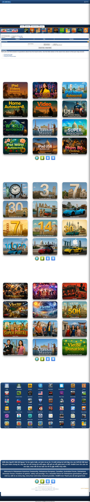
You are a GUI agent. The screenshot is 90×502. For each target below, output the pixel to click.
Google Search (35, 26)
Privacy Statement (45, 484)
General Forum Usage (8, 54)
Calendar (71, 39)
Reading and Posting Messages (10, 56)
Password (3, 37)
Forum (22, 26)
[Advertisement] (45, 14)
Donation (27, 26)
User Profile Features (8, 55)
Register (42, 26)
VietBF (21, 36)
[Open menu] (6, 1)
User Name (3, 35)
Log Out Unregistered (85, 488)
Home (86, 1)
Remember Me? (15, 36)
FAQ (44, 39)
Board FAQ (4, 50)
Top (50, 484)
